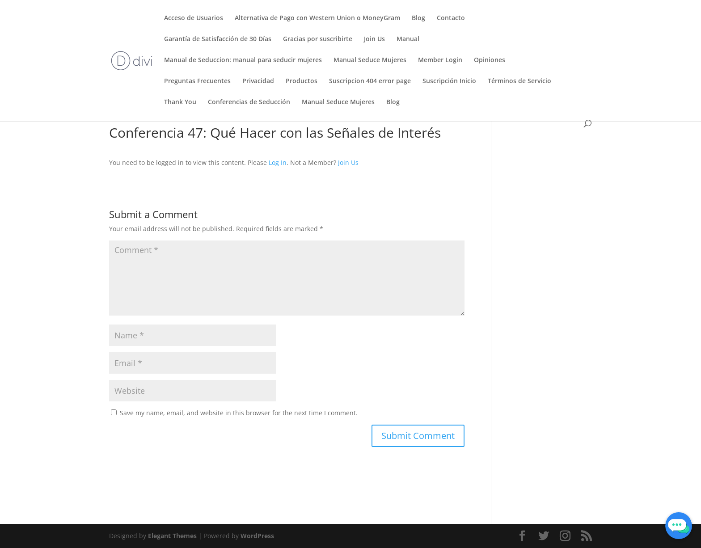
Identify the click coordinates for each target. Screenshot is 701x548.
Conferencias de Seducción (249, 102)
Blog (418, 18)
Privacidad (258, 81)
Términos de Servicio (519, 81)
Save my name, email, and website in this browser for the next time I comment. (239, 413)
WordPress (257, 535)
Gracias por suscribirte (317, 39)
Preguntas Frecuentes (197, 81)
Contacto (451, 18)
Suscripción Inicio (449, 81)
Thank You (180, 102)
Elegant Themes (172, 535)
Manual (408, 39)
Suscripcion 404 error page (370, 81)
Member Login (440, 60)
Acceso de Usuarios (193, 18)
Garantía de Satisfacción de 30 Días (217, 39)
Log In (278, 162)
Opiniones (489, 60)
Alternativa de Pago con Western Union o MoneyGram (317, 18)
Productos (301, 81)
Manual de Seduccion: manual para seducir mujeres (243, 60)
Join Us (374, 39)
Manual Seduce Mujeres (370, 60)
